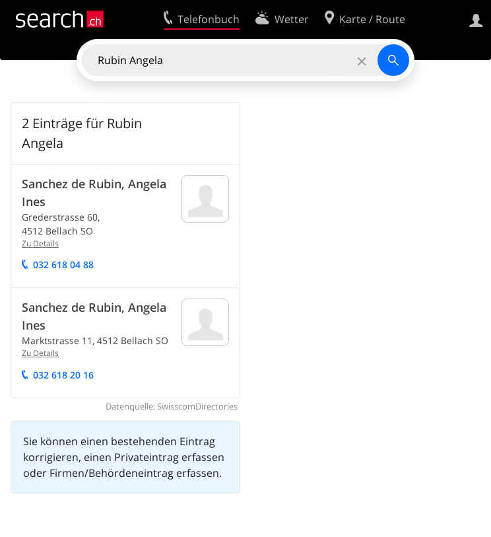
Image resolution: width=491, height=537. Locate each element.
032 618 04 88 (63, 264)
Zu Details (40, 243)
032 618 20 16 (63, 375)
